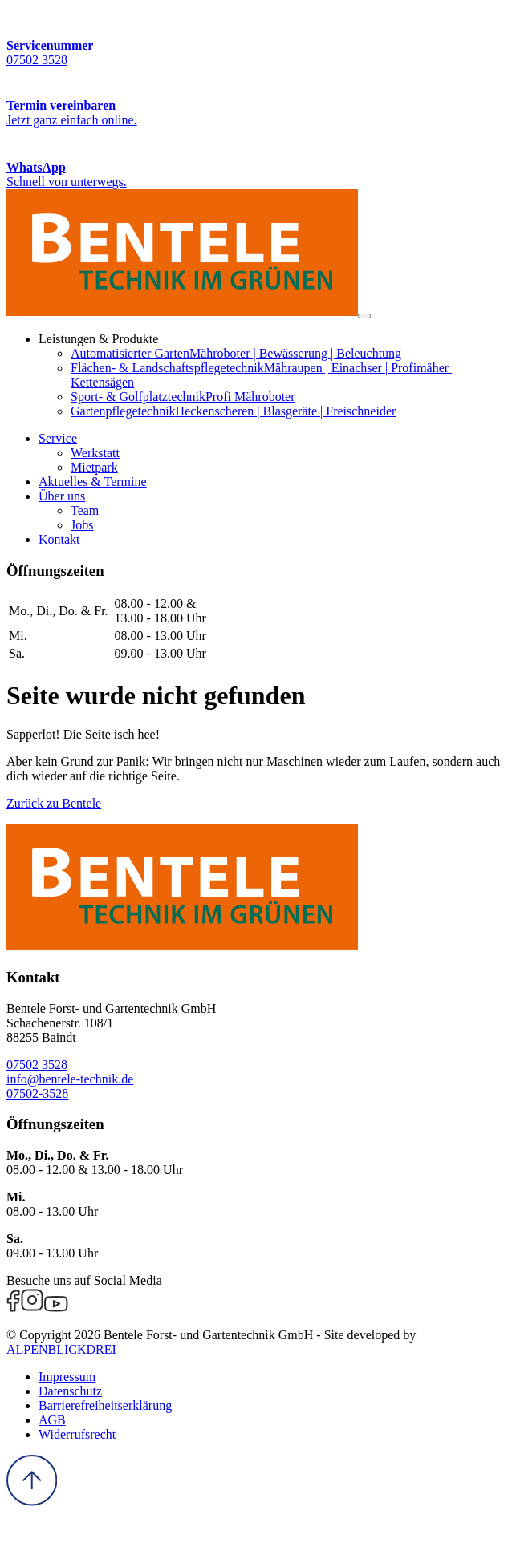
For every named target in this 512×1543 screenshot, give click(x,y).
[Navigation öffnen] (364, 316)
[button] (58, 438)
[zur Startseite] (182, 311)
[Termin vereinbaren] (256, 97)
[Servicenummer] (256, 36)
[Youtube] (56, 1307)
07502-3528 (37, 1093)
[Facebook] (13, 1307)
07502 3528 (36, 1064)
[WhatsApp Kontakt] (256, 158)
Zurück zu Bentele (53, 803)
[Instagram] (32, 1307)
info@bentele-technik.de (69, 1079)
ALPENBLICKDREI (61, 1349)
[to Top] (31, 1502)
